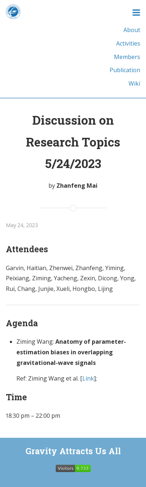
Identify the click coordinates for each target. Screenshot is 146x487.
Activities (128, 43)
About (131, 30)
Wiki (134, 83)
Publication (125, 70)
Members (127, 57)
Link (88, 378)
